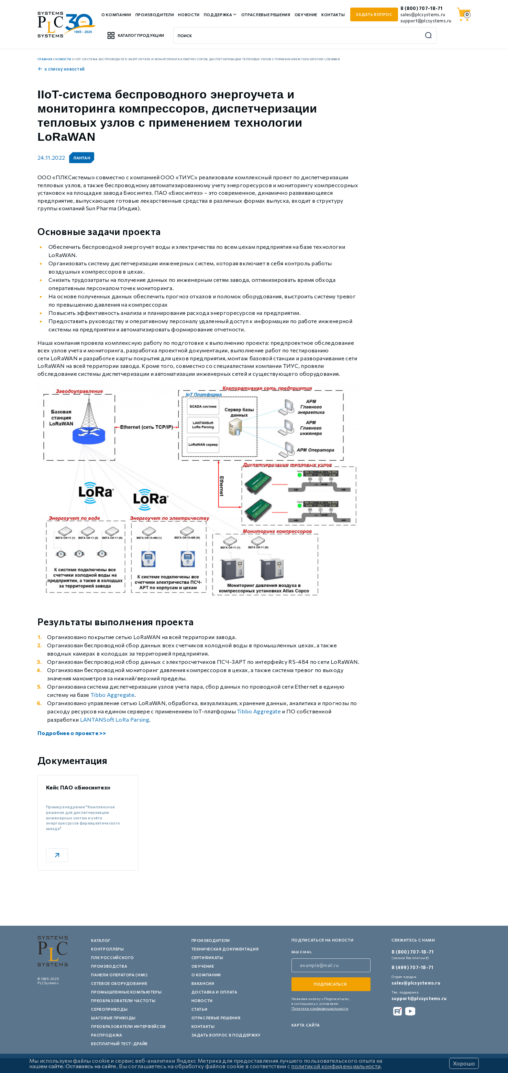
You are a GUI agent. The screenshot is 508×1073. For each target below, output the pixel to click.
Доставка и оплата (214, 992)
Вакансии (202, 983)
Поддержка (218, 14)
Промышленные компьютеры (126, 992)
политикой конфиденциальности (335, 1066)
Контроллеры (107, 949)
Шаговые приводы (113, 1018)
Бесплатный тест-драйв (119, 1043)
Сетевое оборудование (119, 983)
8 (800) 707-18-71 (421, 8)
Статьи (199, 1009)
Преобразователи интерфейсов (128, 1026)
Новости (189, 14)
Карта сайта (305, 1025)
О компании (116, 14)
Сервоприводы (109, 1009)
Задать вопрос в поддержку (226, 1035)
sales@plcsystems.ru (422, 14)
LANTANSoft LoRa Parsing (114, 719)
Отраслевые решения (265, 14)
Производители (154, 14)
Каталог (101, 940)
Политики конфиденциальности (320, 1008)
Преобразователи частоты (123, 1000)
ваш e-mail (301, 952)
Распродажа (106, 1035)
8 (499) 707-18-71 (412, 967)
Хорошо (464, 1063)
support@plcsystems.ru (425, 20)
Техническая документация (225, 949)
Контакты (333, 14)
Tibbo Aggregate (112, 694)
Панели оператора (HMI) (119, 975)
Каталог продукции (135, 35)
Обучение (306, 14)
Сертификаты (207, 957)
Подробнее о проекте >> (71, 733)
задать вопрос (374, 14)
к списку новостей (61, 69)
